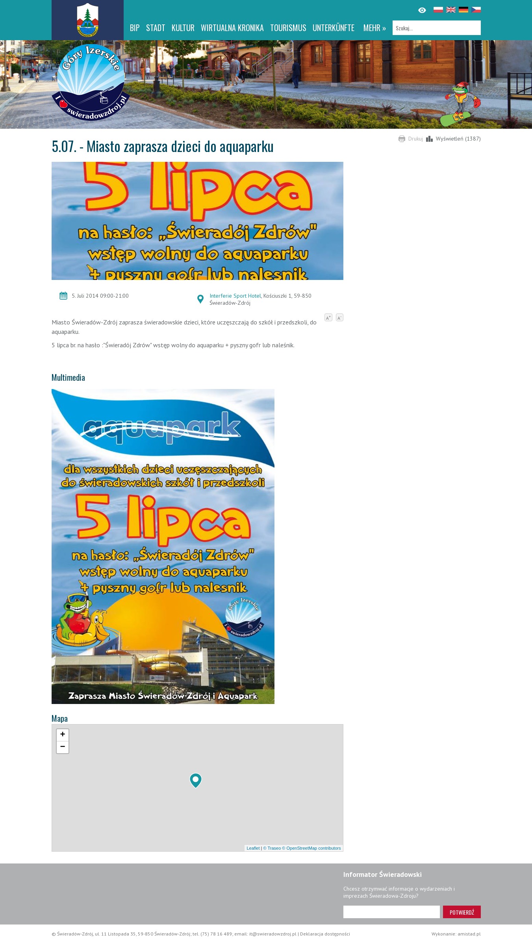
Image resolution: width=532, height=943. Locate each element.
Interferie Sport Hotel (235, 295)
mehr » (374, 27)
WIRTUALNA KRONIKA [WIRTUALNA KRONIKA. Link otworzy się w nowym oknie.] (232, 27)
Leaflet (253, 848)
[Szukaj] (437, 27)
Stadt (155, 27)
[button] (195, 781)
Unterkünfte (333, 27)
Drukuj (415, 138)
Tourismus (288, 27)
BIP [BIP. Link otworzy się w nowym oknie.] (135, 27)
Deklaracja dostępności (325, 934)
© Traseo (272, 848)
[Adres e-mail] (392, 911)
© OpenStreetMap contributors (311, 848)
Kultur (183, 27)
